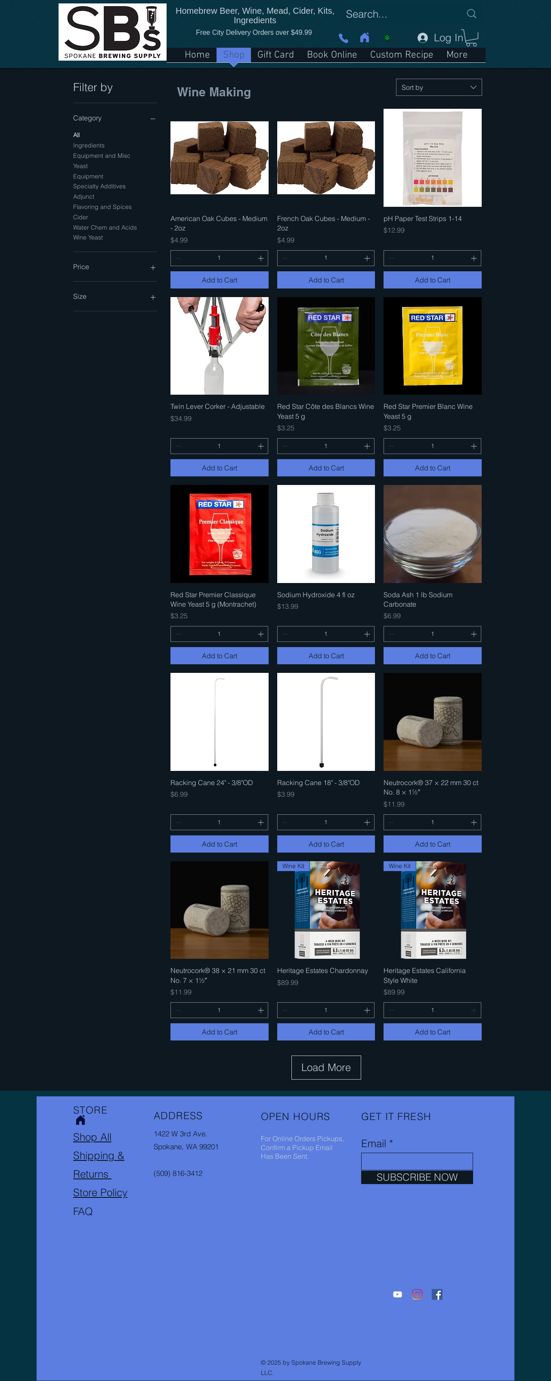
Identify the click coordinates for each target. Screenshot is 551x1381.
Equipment (88, 176)
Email (373, 1144)
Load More (326, 1067)
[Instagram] (417, 1294)
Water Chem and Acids (105, 227)
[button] (471, 37)
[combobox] (439, 87)
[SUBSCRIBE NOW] (417, 1177)
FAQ (83, 1211)
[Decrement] (177, 258)
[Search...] (397, 14)
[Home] (364, 37)
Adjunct (83, 196)
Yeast (80, 165)
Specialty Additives (99, 185)
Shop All (92, 1137)
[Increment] (261, 258)
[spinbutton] (219, 258)
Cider (80, 216)
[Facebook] (437, 1294)
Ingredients (89, 145)
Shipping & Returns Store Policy (100, 1174)
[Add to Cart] (219, 279)
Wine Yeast (88, 237)
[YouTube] (397, 1294)
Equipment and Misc (101, 155)
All (76, 134)
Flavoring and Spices (102, 206)
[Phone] (343, 38)
